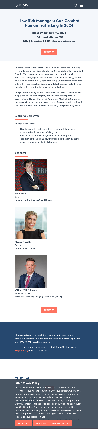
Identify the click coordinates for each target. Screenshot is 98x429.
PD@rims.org (21, 350)
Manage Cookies (61, 423)
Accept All (24, 423)
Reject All (40, 423)
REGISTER (49, 52)
